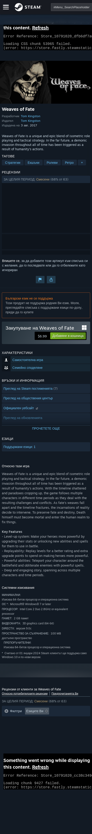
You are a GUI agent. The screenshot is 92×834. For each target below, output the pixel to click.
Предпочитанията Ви (65, 696)
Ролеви (52, 165)
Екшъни (33, 165)
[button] (46, 182)
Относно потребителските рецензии (25, 696)
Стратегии (12, 165)
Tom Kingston (30, 119)
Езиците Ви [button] (34, 714)
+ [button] (82, 165)
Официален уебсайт (21, 411)
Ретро (69, 165)
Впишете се (11, 263)
